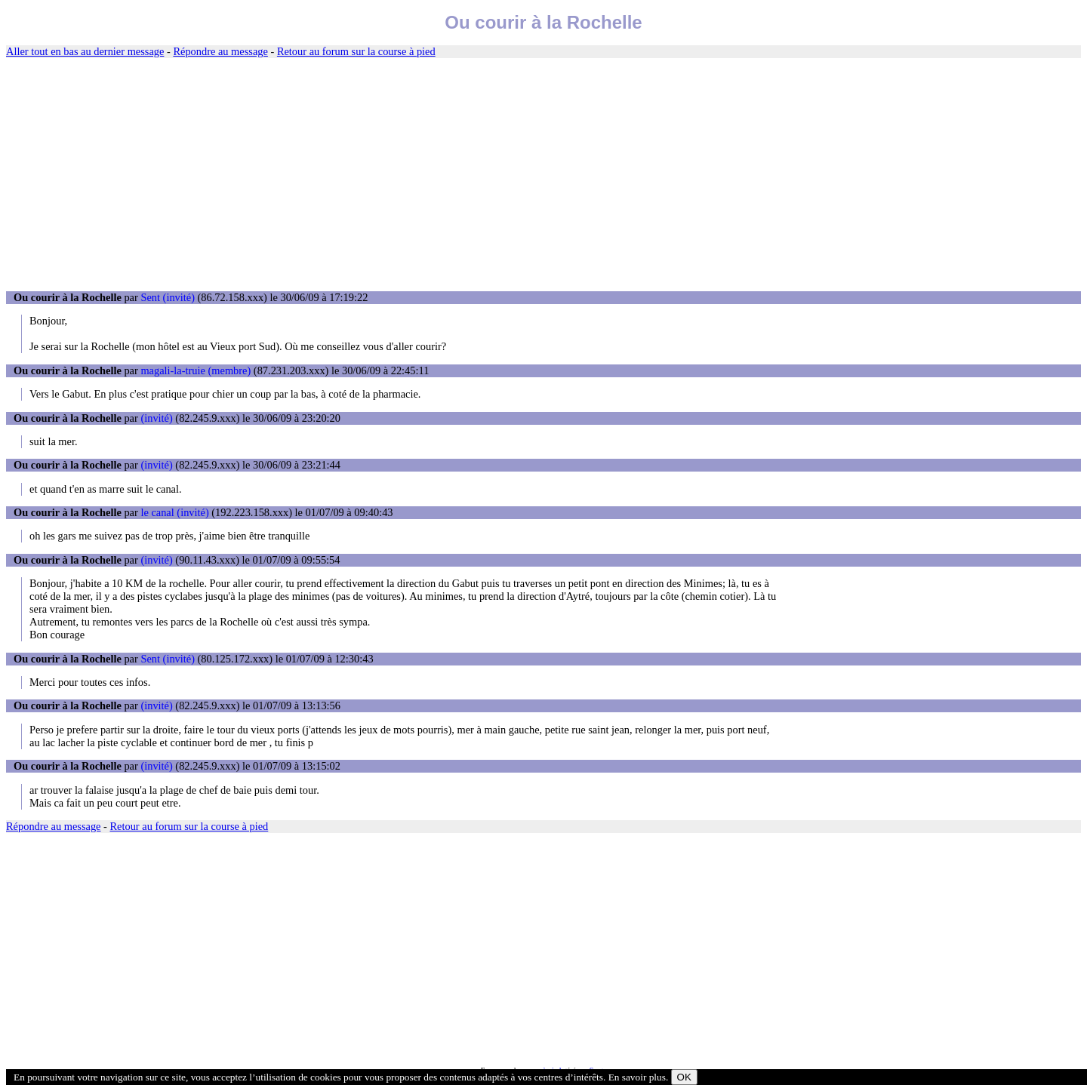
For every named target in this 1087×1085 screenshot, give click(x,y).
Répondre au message (220, 51)
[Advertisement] (543, 175)
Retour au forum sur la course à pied (356, 51)
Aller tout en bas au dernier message (85, 51)
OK (684, 1077)
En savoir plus (637, 1077)
